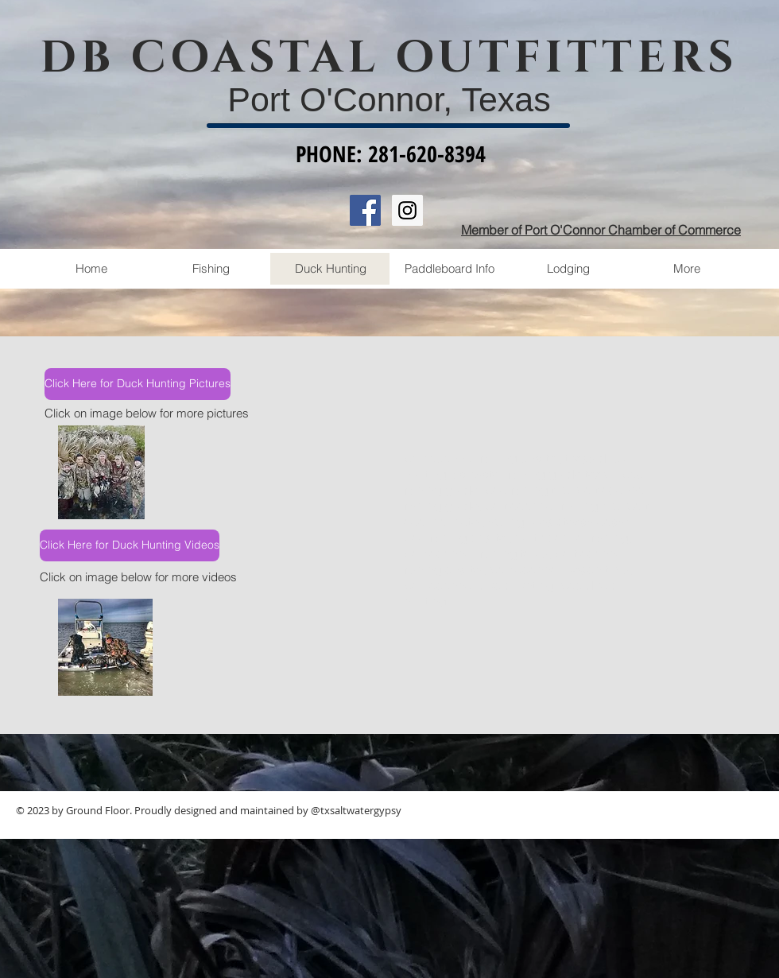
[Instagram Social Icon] (407, 210)
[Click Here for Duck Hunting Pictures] (138, 384)
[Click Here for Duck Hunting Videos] (129, 545)
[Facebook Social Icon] (365, 210)
